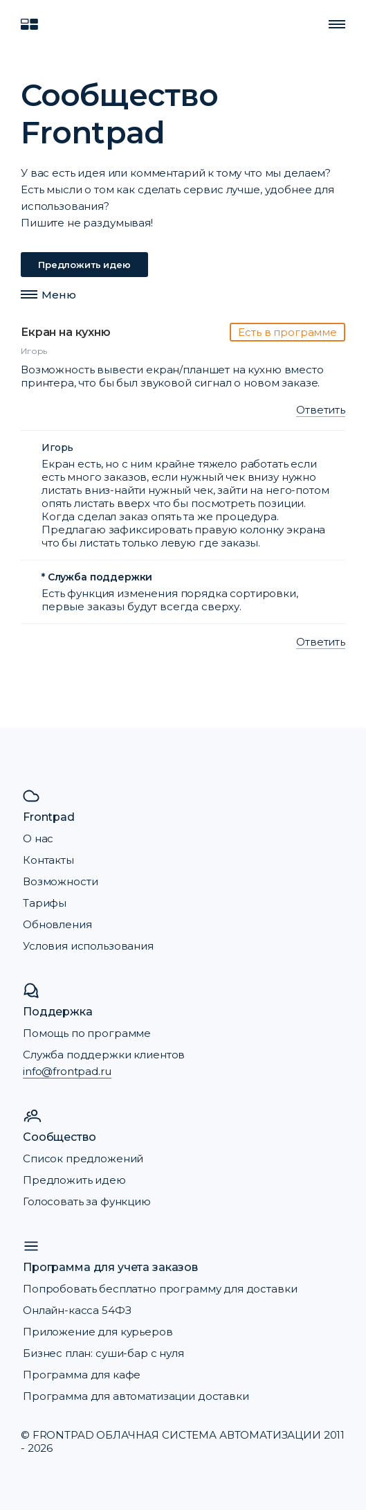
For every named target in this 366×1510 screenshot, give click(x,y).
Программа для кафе (81, 1374)
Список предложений (83, 1158)
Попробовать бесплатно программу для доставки (160, 1288)
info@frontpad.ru (67, 1071)
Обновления (57, 924)
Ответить (320, 409)
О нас (38, 838)
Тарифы (44, 902)
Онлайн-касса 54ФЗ (77, 1310)
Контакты (48, 860)
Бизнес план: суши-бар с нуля (103, 1353)
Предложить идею (84, 264)
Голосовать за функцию (87, 1201)
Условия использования (88, 945)
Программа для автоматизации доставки (136, 1396)
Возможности (60, 881)
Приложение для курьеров (98, 1331)
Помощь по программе (87, 1033)
